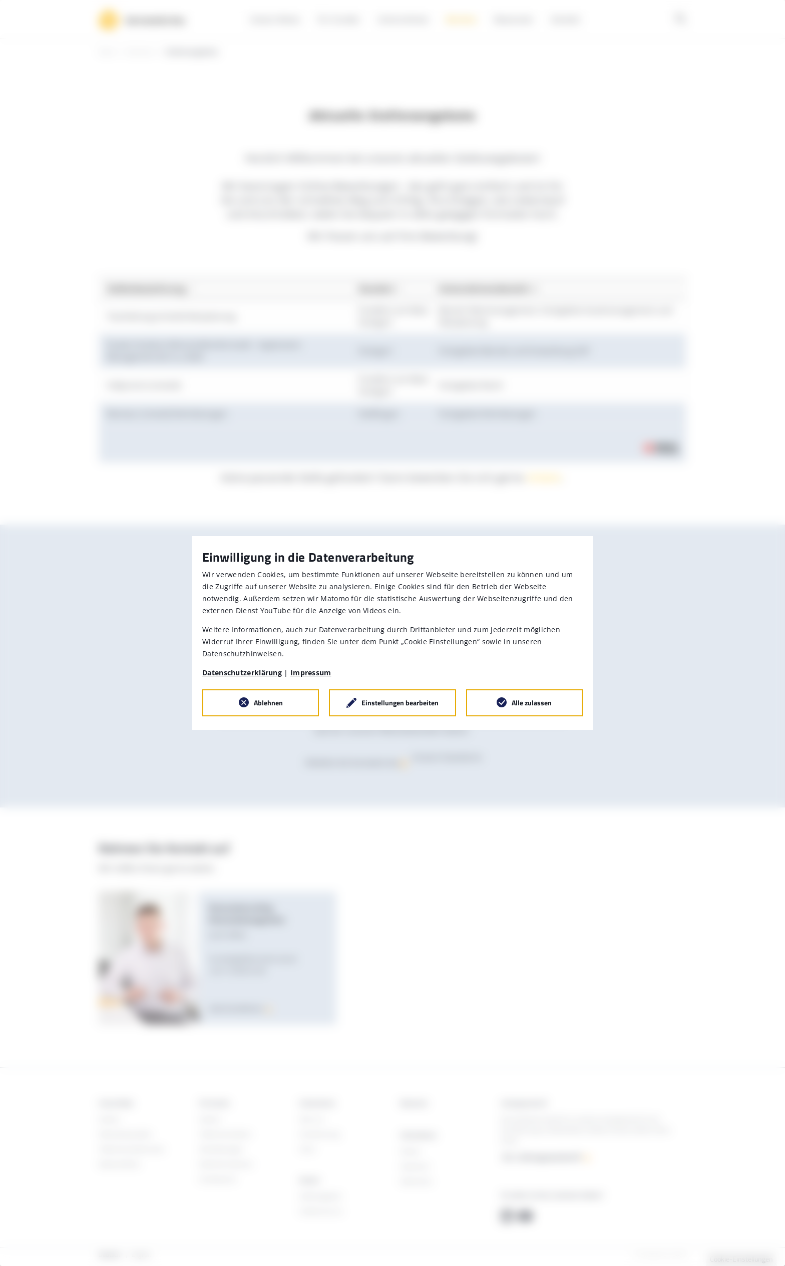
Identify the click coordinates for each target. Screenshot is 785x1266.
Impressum (310, 672)
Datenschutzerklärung (242, 672)
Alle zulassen (532, 702)
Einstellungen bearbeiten (400, 702)
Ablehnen (268, 702)
